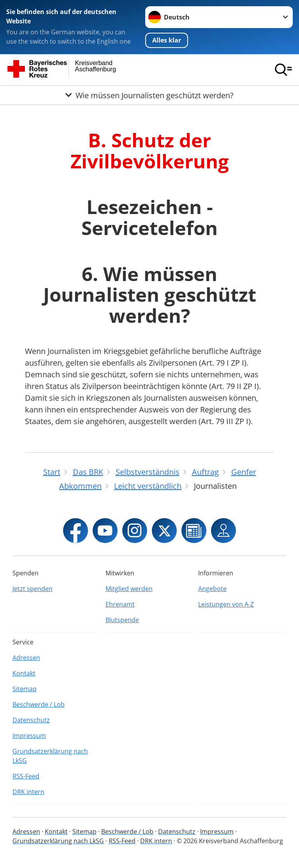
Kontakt (23, 673)
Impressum (29, 735)
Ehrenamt (120, 604)
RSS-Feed (25, 776)
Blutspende (122, 620)
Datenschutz (31, 720)
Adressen (26, 657)
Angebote (212, 588)
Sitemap (24, 689)
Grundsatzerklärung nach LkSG (50, 756)
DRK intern (28, 791)
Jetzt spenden (32, 588)
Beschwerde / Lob (38, 704)
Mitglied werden (129, 588)
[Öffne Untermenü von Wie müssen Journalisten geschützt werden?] (149, 95)
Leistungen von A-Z (226, 604)
